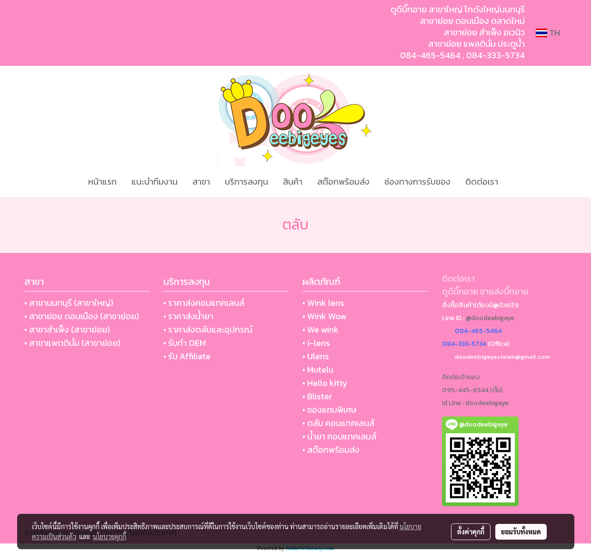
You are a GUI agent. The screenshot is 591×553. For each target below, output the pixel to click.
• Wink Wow (324, 316)
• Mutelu (317, 369)
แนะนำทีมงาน (154, 181)
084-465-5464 (430, 55)
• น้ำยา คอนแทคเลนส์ (339, 436)
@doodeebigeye (490, 318)
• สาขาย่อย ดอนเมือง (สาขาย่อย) (81, 316)
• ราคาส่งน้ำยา (188, 316)
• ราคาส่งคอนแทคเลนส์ (203, 302)
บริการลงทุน (246, 181)
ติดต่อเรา (481, 181)
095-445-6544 (465, 390)
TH (548, 32)
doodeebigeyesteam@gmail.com (502, 356)
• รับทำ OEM (184, 342)
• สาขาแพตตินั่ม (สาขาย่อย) (72, 342)
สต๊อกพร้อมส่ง (343, 181)
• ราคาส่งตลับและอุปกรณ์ (207, 329)
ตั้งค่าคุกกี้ (470, 531)
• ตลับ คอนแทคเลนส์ (338, 423)
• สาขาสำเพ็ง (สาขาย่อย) (67, 329)
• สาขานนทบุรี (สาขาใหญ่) (68, 302)
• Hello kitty (325, 382)
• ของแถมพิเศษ (329, 409)
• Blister (317, 396)
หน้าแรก (102, 181)
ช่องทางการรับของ (417, 181)
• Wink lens (323, 302)
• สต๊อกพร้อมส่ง (331, 449)
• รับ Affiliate (186, 356)
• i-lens (316, 342)
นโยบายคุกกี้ (109, 536)
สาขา (201, 181)
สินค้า (292, 181)
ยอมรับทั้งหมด (521, 531)
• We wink (320, 329)
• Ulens (315, 356)
